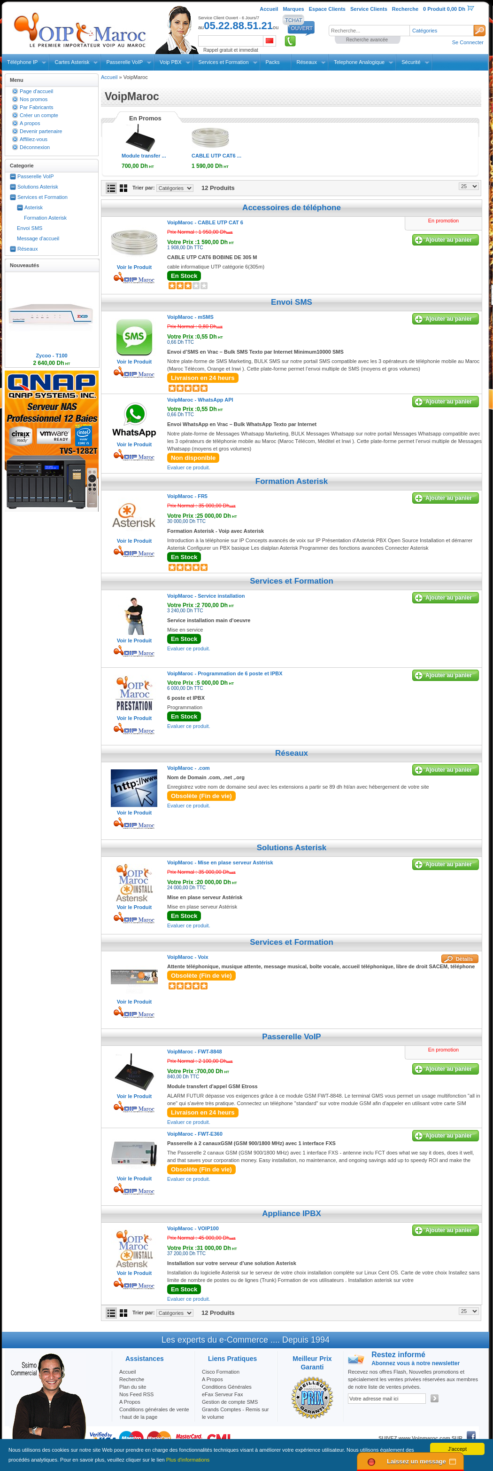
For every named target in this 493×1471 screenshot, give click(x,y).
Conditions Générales (227, 1387)
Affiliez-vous (33, 139)
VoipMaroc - (205, 222)
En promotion (443, 220)
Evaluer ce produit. (188, 467)
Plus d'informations (188, 1460)
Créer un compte (39, 115)
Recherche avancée (367, 39)
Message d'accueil (38, 238)
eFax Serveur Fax (222, 1394)
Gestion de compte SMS (230, 1402)
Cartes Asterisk (71, 62)
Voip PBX (170, 62)
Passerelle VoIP (124, 62)
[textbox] (369, 30)
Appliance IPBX (291, 1213)
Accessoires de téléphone (291, 207)
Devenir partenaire (41, 131)
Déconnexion (35, 147)
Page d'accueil (36, 91)
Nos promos (33, 99)
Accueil (109, 77)
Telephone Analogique (359, 62)
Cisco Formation (220, 1372)
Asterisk (33, 207)
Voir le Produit (134, 267)
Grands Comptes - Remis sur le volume (235, 1413)
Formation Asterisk (45, 218)
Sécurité (410, 62)
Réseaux (307, 62)
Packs (273, 62)
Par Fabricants (37, 107)
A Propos (212, 1379)
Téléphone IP (22, 62)
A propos (30, 123)
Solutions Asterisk (37, 187)
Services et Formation (224, 62)
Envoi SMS (29, 228)
